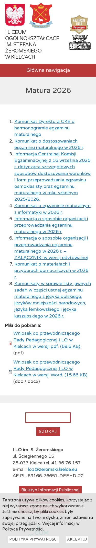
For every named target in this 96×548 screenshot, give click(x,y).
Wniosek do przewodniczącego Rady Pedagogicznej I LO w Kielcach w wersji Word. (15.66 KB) (50, 368)
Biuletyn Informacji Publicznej (50, 490)
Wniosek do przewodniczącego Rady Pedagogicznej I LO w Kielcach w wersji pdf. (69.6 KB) (46, 339)
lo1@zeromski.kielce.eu (52, 469)
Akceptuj (77, 543)
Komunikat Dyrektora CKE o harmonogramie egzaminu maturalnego (44, 128)
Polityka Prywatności (33, 543)
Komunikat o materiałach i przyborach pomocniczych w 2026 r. (51, 270)
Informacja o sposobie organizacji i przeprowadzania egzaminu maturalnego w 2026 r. (51, 225)
